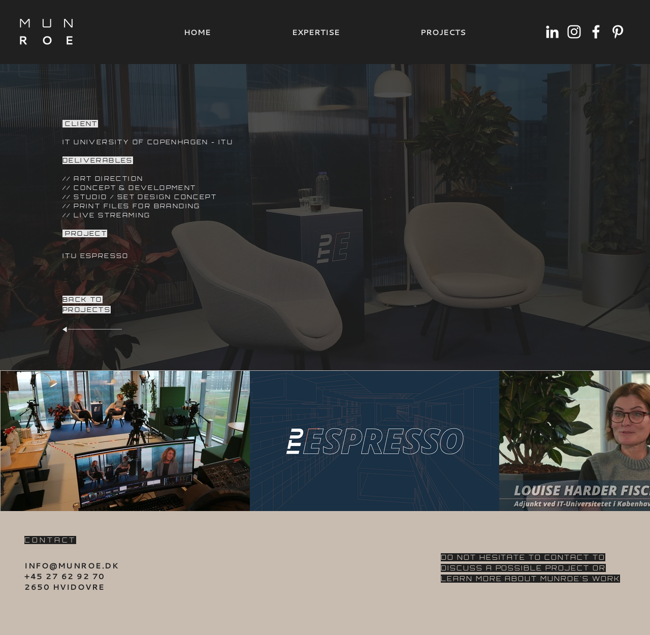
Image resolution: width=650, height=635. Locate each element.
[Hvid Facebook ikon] (596, 32)
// (68, 188)
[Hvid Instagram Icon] (574, 32)
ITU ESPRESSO (95, 256)
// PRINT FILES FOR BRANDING (131, 206)
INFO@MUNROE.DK (71, 565)
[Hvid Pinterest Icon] (618, 32)
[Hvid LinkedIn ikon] (552, 32)
